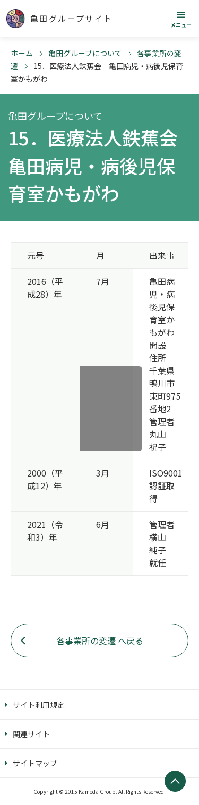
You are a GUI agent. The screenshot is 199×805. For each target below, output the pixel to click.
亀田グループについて (85, 53)
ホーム (22, 53)
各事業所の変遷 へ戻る (99, 640)
